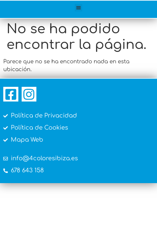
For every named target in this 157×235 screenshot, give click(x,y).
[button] (78, 7)
